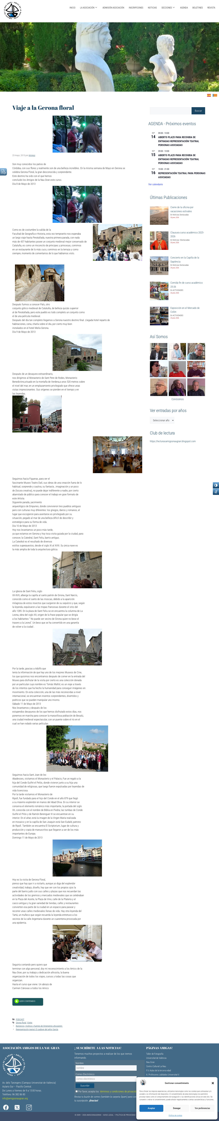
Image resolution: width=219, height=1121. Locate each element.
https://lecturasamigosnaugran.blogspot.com (173, 441)
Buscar (198, 110)
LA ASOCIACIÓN (88, 7)
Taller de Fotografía (154, 1053)
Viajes (29, 1022)
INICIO (72, 7)
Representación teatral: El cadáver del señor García (37, 1029)
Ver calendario (155, 184)
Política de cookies (175, 1115)
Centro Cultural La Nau (156, 1066)
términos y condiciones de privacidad (119, 1091)
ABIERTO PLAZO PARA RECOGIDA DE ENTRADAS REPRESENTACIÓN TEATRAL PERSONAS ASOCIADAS (178, 141)
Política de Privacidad (125, 1115)
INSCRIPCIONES (136, 7)
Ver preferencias (202, 1108)
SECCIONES (168, 7)
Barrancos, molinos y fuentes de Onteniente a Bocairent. (39, 1026)
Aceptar (151, 1108)
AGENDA (184, 7)
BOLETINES (197, 7)
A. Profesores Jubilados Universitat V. (163, 1074)
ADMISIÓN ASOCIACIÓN (113, 7)
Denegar (177, 1108)
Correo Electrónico (85, 1074)
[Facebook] (8, 1107)
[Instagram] (32, 1107)
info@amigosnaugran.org (15, 1098)
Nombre (80, 1063)
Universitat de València (156, 1058)
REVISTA (211, 7)
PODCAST (20, 1019)
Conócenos (177, 399)
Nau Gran (150, 1062)
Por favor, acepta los (107, 1091)
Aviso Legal (108, 1115)
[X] (20, 1107)
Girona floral (21, 1022)
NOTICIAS (152, 7)
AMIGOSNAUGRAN (94, 1115)
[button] (212, 1083)
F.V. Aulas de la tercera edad (158, 1070)
